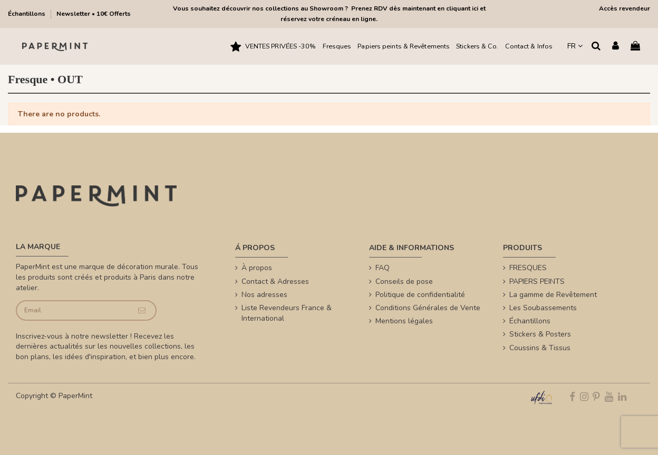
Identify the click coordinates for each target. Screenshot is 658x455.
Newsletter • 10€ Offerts (93, 13)
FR (575, 46)
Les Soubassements (543, 308)
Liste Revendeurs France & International (286, 313)
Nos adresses (264, 295)
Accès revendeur (624, 8)
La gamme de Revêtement (553, 295)
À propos (256, 268)
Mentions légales (404, 321)
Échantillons (27, 13)
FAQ (382, 268)
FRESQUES (528, 268)
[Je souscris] (142, 310)
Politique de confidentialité (420, 295)
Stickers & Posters (540, 334)
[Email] (72, 310)
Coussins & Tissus (539, 348)
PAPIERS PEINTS (537, 281)
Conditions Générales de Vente (427, 308)
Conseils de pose (404, 281)
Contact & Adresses (275, 281)
